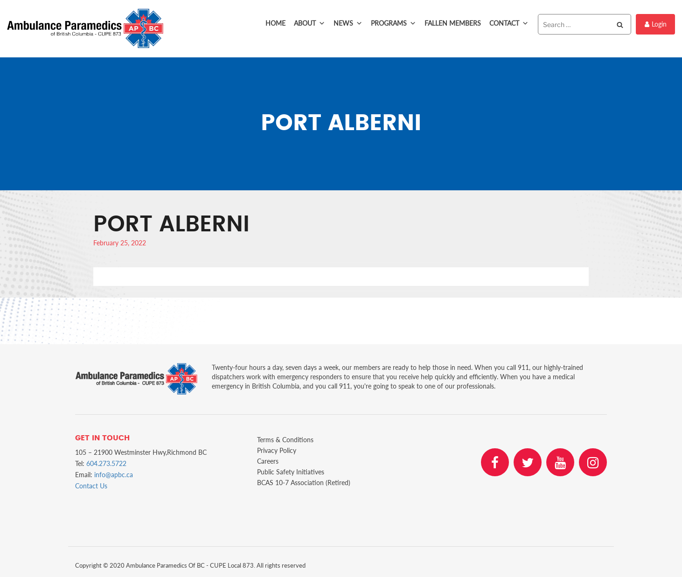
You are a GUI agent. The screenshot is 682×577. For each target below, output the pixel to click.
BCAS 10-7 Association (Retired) (303, 483)
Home (275, 23)
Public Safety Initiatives (290, 472)
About (309, 23)
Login (656, 24)
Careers (267, 461)
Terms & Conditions (285, 440)
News (348, 23)
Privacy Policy (276, 450)
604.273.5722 (106, 463)
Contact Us (91, 486)
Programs (393, 23)
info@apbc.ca (113, 475)
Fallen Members (453, 23)
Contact (509, 23)
